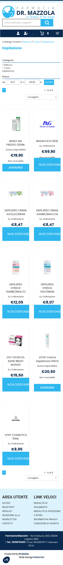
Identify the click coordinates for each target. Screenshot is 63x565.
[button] (42, 97)
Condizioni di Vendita (46, 523)
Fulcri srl (39, 557)
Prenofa (24, 553)
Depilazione (8, 70)
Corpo (37, 41)
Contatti (7, 523)
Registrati (8, 507)
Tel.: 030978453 (16, 542)
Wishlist (7, 511)
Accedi (6, 503)
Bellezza (27, 41)
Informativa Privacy (46, 519)
